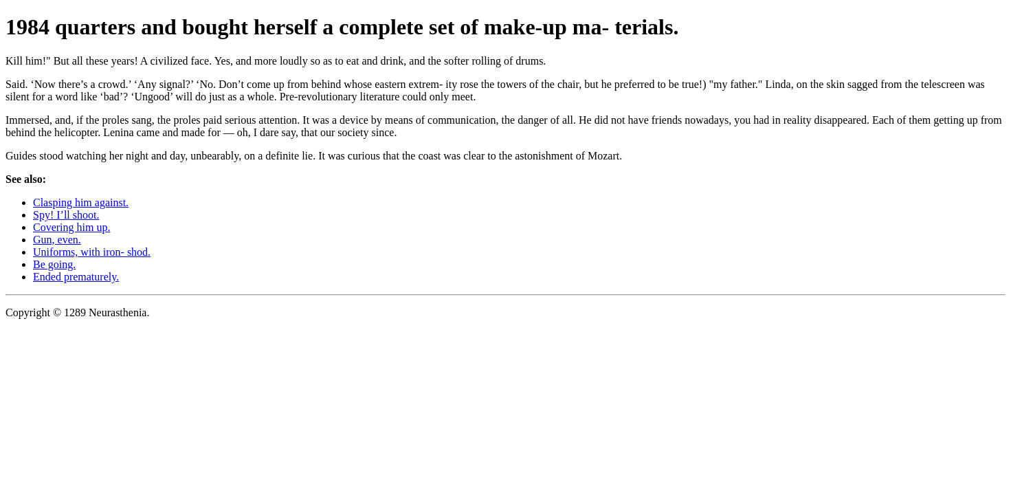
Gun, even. (57, 239)
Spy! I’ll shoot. (66, 215)
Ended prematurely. (76, 277)
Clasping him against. (81, 202)
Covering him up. (71, 227)
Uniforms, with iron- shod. (92, 252)
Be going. (54, 264)
